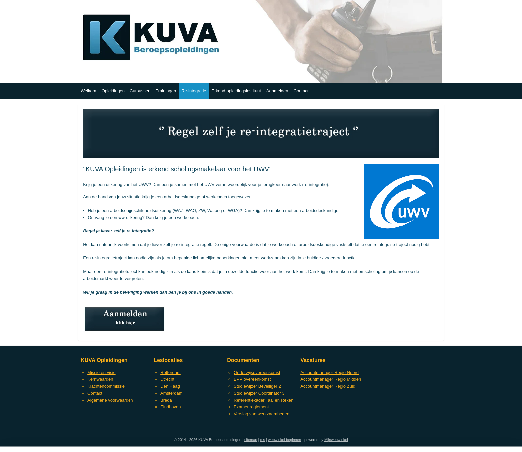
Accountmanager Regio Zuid (327, 386)
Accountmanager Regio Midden (330, 379)
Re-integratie (193, 90)
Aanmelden (277, 90)
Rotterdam (170, 372)
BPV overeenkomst (252, 379)
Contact (301, 90)
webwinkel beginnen (284, 440)
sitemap (250, 440)
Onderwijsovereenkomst (257, 372)
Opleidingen (113, 90)
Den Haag (170, 386)
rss (262, 440)
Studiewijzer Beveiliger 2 (257, 386)
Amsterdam (171, 393)
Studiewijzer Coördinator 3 (259, 393)
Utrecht (167, 379)
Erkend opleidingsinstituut (236, 90)
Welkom (88, 90)
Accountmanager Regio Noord (329, 372)
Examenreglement (251, 406)
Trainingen (166, 90)
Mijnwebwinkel (336, 440)
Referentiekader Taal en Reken (263, 400)
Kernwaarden (100, 379)
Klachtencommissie (106, 386)
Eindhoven (170, 406)
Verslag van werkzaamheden (261, 413)
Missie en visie (101, 372)
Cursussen (140, 90)
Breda (166, 400)
